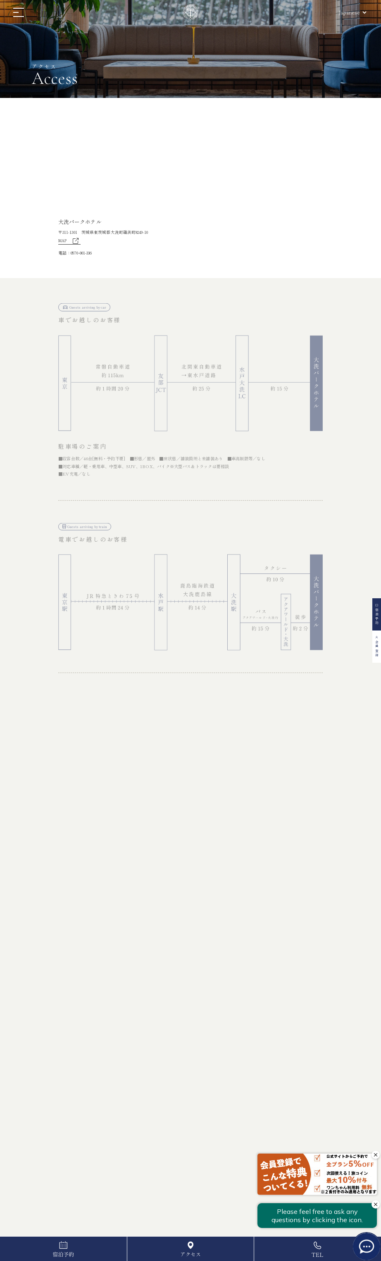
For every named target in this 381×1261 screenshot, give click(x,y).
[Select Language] (352, 12)
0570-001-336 (81, 253)
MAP (69, 241)
